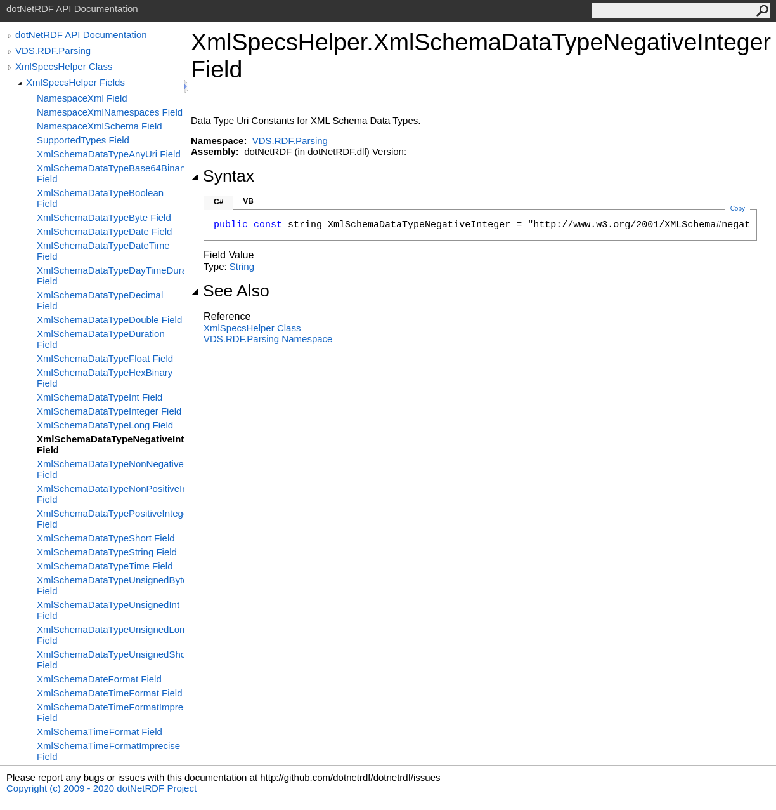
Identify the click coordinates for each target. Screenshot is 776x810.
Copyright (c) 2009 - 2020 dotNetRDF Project (101, 788)
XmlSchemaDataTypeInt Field (99, 397)
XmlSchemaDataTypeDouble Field (109, 319)
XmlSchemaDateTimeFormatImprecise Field (110, 712)
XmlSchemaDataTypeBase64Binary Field (110, 173)
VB (248, 201)
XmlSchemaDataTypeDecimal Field (100, 300)
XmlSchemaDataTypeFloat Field (105, 358)
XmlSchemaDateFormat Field (99, 679)
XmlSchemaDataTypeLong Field (105, 425)
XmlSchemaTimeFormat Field (99, 731)
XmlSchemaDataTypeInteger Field (109, 411)
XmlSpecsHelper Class (63, 66)
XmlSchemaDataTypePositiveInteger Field (110, 518)
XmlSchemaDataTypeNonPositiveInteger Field (110, 494)
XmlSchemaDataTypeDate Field (104, 231)
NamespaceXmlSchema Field (99, 126)
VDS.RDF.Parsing (53, 50)
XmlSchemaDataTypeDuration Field (101, 339)
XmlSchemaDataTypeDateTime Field (103, 251)
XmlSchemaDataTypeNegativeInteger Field (110, 444)
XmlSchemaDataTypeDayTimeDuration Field (110, 275)
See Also (230, 290)
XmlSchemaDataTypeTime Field (105, 566)
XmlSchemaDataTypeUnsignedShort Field (110, 659)
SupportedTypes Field (83, 140)
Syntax (222, 175)
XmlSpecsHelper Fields (75, 82)
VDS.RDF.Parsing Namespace (268, 338)
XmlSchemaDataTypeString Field (107, 552)
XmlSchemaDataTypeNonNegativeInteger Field (110, 469)
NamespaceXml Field (82, 98)
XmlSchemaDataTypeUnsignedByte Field (110, 585)
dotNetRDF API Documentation (81, 34)
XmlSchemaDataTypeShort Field (106, 538)
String (242, 266)
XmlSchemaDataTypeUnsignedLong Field (110, 635)
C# (218, 201)
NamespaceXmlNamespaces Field (110, 112)
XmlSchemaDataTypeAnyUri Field (109, 154)
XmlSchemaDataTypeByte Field (104, 217)
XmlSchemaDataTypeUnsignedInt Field (108, 610)
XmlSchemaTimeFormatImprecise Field (108, 751)
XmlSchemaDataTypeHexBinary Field (104, 377)
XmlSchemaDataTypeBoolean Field (100, 198)
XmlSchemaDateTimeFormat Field (110, 692)
